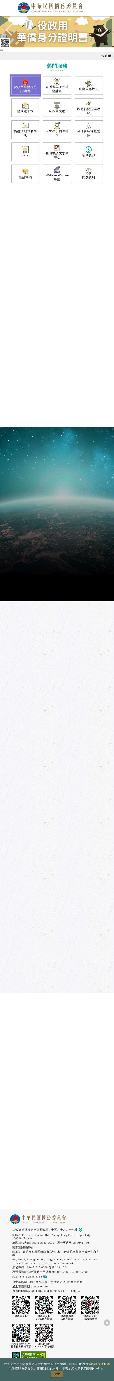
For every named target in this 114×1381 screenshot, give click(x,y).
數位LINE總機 (105, 1333)
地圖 (83, 1229)
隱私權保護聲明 (99, 1364)
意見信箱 (50, 1276)
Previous (11, 31)
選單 (107, 7)
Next (102, 31)
